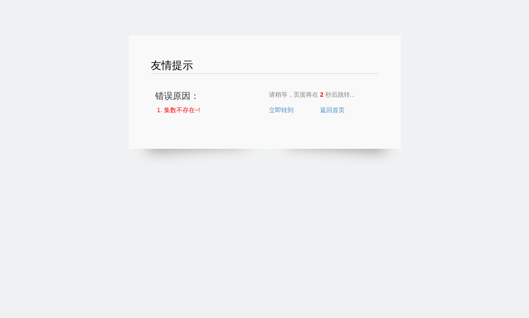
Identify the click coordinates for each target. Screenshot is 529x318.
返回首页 (332, 110)
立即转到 (281, 110)
